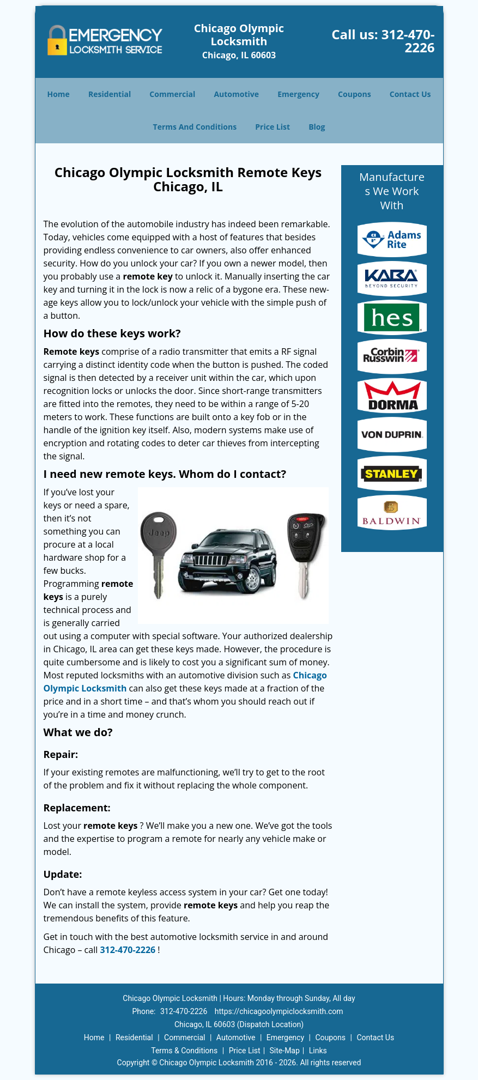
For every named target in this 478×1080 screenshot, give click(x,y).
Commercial (172, 94)
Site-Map (285, 1050)
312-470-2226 (408, 40)
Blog (316, 127)
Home (58, 94)
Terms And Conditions (195, 127)
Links (318, 1050)
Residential (109, 94)
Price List (272, 127)
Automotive (236, 94)
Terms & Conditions (184, 1050)
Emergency (298, 94)
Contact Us (410, 94)
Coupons (354, 94)
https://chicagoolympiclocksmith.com (279, 1011)
